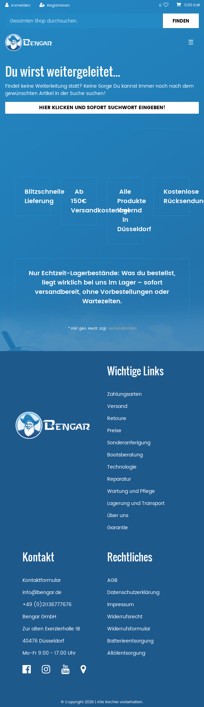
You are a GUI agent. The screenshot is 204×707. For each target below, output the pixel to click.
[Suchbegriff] (84, 21)
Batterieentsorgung (130, 641)
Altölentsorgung (126, 653)
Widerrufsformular (128, 629)
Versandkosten (122, 328)
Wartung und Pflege (131, 491)
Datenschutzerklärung (133, 592)
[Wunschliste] (164, 5)
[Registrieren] (54, 5)
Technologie (122, 467)
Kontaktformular (41, 580)
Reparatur (119, 479)
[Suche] (181, 21)
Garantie (117, 528)
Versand (117, 406)
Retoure (116, 418)
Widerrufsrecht (124, 617)
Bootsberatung (125, 455)
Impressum (120, 605)
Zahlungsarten (124, 394)
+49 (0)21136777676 (47, 605)
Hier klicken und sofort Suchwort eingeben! (102, 108)
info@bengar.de (42, 592)
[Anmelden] (18, 5)
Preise (114, 431)
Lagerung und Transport (136, 503)
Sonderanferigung (128, 443)
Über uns (117, 516)
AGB (112, 580)
